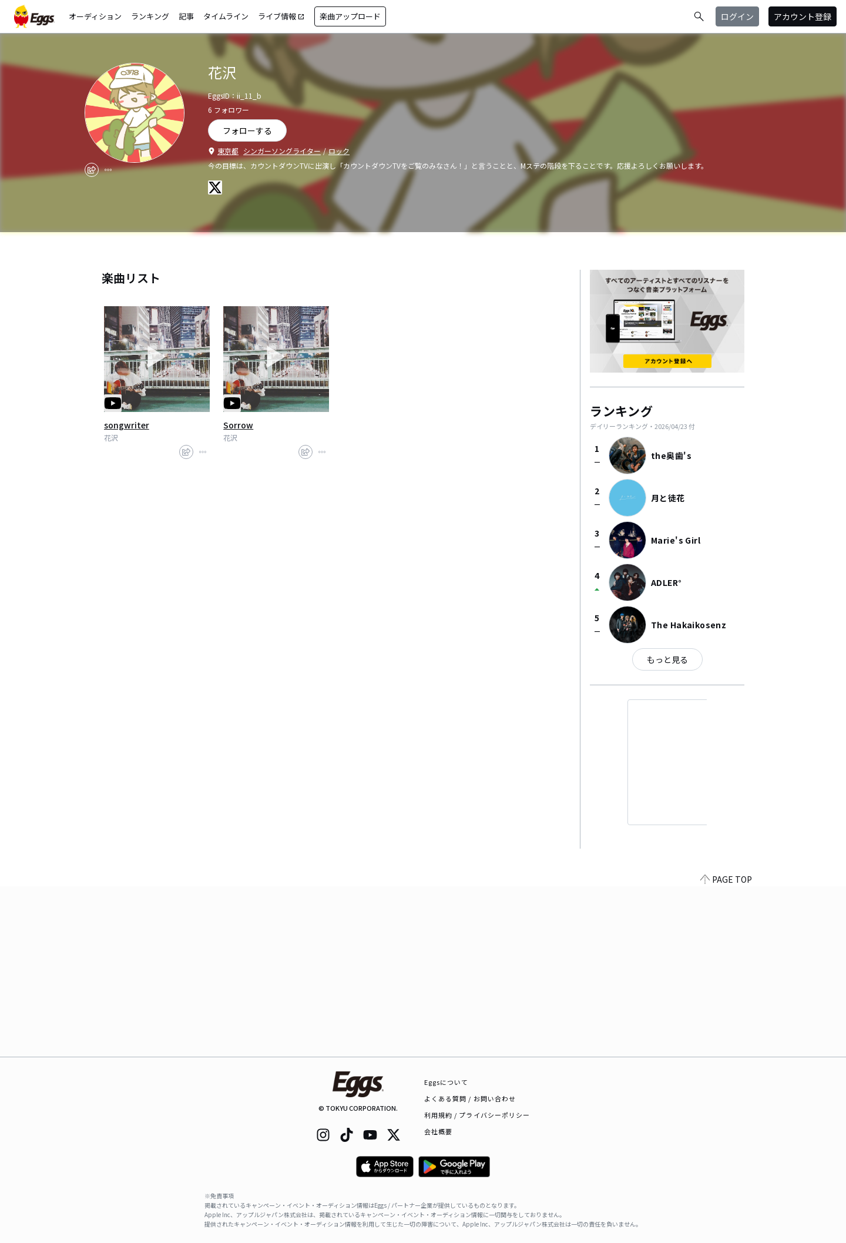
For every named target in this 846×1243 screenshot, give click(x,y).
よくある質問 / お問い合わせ (470, 1098)
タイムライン (226, 16)
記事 (186, 16)
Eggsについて (446, 1082)
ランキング (150, 16)
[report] (108, 170)
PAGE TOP (726, 1050)
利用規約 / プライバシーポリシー (477, 1115)
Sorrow (238, 425)
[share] (92, 170)
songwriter (126, 425)
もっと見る (667, 659)
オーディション (95, 16)
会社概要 (438, 1131)
